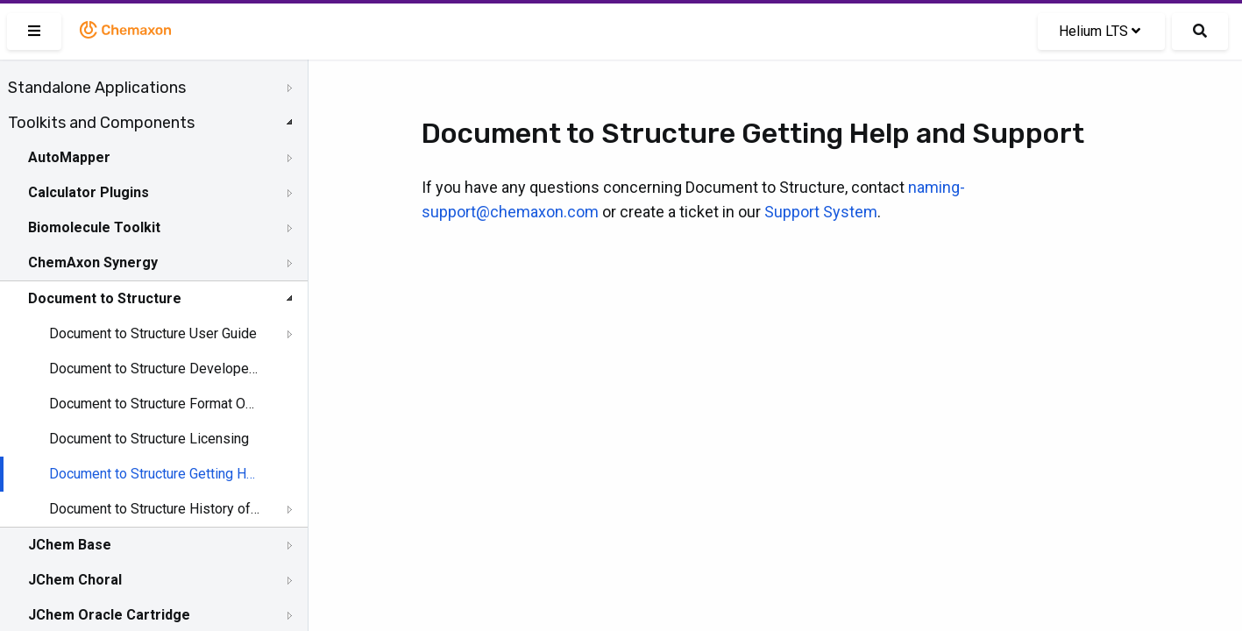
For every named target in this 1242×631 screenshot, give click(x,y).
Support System (820, 211)
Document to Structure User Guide (153, 333)
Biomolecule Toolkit (94, 227)
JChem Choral (75, 579)
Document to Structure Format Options (155, 403)
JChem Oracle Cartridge (109, 614)
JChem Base (69, 544)
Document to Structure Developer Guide (155, 368)
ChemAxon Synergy (93, 262)
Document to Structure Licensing (149, 438)
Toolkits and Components (101, 122)
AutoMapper (69, 157)
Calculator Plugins (88, 192)
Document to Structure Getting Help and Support (155, 473)
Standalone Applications (97, 87)
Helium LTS (1099, 31)
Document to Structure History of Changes (155, 508)
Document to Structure (104, 298)
